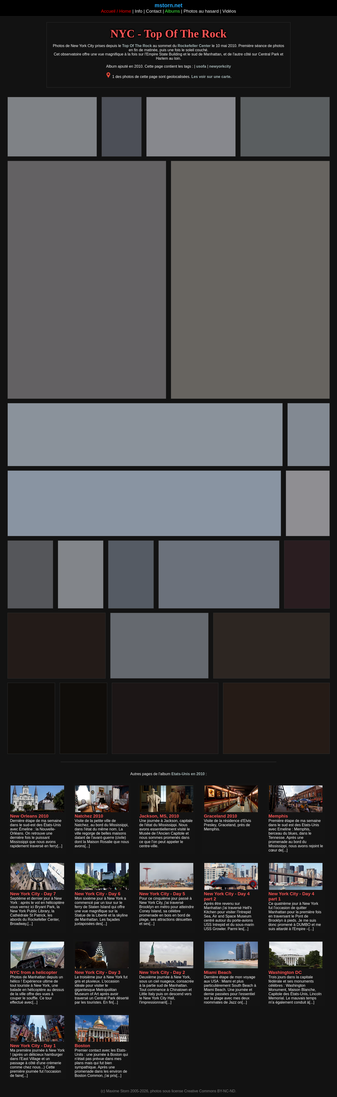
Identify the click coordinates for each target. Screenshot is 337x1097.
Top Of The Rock (137, 46)
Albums (172, 11)
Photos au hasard (201, 11)
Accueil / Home (116, 11)
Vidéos (229, 11)
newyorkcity (220, 66)
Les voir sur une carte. (211, 77)
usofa (201, 66)
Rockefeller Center (194, 46)
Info (138, 11)
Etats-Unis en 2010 (188, 774)
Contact (153, 11)
